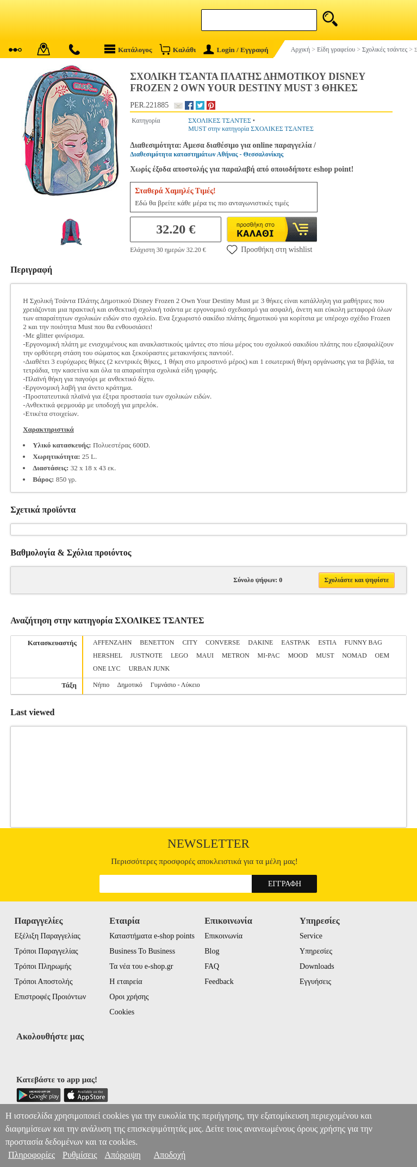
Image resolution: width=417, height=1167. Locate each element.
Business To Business (142, 951)
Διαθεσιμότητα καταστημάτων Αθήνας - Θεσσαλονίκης (206, 154)
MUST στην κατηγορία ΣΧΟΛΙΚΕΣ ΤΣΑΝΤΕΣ (251, 129)
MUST (325, 655)
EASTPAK (295, 642)
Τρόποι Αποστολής (43, 981)
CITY (189, 642)
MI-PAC (269, 655)
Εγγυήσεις (315, 981)
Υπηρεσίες (316, 951)
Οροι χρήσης (128, 997)
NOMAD (354, 655)
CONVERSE (223, 642)
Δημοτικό (129, 685)
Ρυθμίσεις (80, 1154)
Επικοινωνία (223, 936)
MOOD (298, 655)
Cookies (121, 1012)
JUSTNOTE (146, 655)
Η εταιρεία (125, 981)
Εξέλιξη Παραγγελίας (47, 936)
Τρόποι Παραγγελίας (46, 951)
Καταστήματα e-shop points (152, 936)
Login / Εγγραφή (236, 50)
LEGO (179, 655)
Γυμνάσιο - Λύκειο (175, 685)
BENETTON (157, 642)
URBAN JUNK (149, 668)
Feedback (219, 981)
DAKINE (260, 642)
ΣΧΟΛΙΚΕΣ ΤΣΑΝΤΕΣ (219, 120)
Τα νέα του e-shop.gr (141, 966)
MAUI (205, 655)
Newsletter (208, 843)
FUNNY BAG (363, 642)
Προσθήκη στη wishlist (269, 249)
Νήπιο (101, 685)
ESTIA (327, 642)
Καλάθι (177, 49)
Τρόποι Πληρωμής (42, 966)
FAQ (211, 966)
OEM (382, 655)
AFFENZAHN (112, 642)
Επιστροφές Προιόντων (50, 997)
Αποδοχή (170, 1154)
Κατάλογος (128, 49)
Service (311, 936)
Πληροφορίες (31, 1154)
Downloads (317, 966)
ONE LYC (106, 668)
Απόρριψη (122, 1154)
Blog (211, 951)
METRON (236, 655)
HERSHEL (107, 655)
